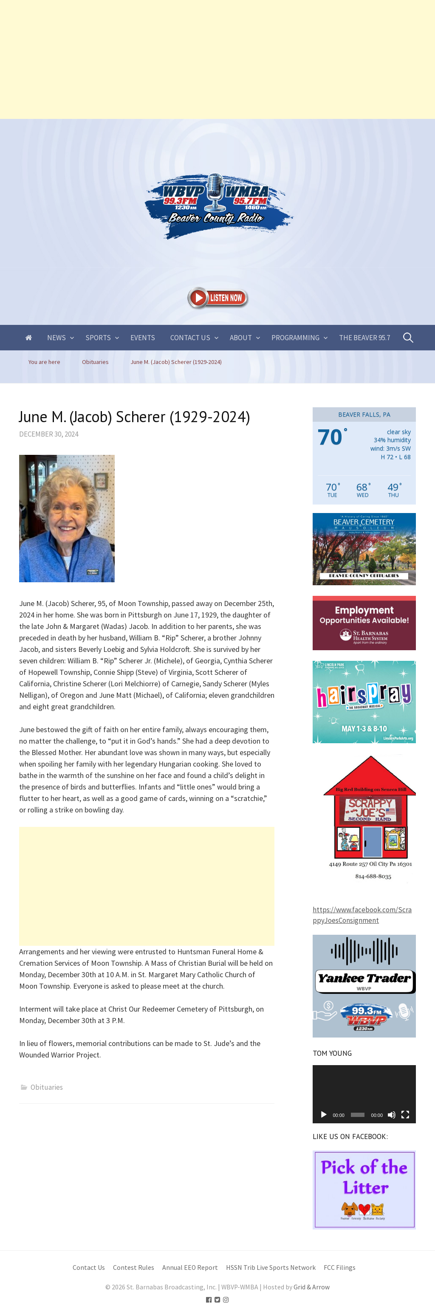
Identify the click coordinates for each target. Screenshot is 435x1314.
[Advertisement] (217, 59)
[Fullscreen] (405, 1115)
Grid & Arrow (312, 1287)
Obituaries (47, 1087)
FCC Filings (340, 1267)
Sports (98, 337)
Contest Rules (133, 1267)
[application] (364, 1094)
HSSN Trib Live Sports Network (271, 1267)
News (56, 337)
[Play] (323, 1115)
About (241, 337)
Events (142, 337)
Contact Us (190, 337)
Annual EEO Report (190, 1267)
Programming (295, 337)
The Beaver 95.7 (364, 337)
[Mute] (391, 1115)
